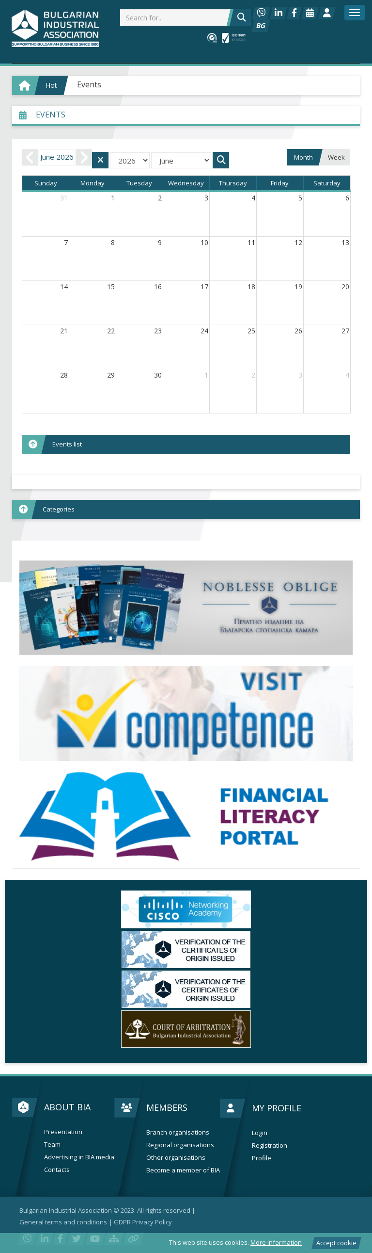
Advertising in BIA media (79, 1157)
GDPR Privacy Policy (143, 1222)
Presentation (63, 1132)
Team (52, 1144)
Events (89, 84)
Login (259, 1133)
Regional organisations (180, 1145)
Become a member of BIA (183, 1170)
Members (166, 1107)
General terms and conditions (63, 1222)
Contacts (57, 1170)
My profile (276, 1108)
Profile (261, 1158)
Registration (269, 1145)
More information (276, 1242)
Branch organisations (177, 1132)
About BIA (67, 1107)
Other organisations (175, 1157)
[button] (186, 509)
